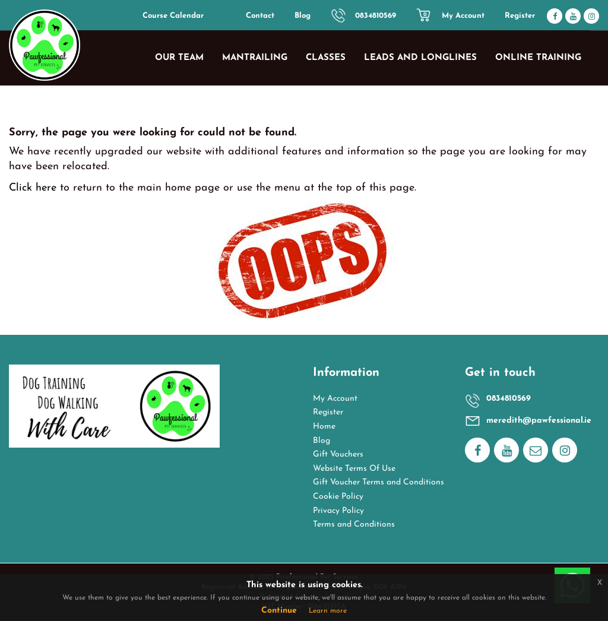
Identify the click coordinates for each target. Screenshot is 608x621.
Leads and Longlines (420, 57)
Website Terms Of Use (354, 468)
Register (520, 16)
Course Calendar (173, 16)
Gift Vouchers (338, 454)
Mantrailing (254, 57)
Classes (326, 57)
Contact (260, 16)
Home (324, 426)
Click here (32, 188)
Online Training (538, 57)
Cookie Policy (338, 496)
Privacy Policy (338, 510)
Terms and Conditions (354, 524)
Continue (279, 610)
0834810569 (375, 16)
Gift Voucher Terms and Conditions (378, 482)
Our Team (179, 57)
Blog (302, 16)
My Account (463, 16)
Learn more (328, 610)
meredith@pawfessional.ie (538, 420)
